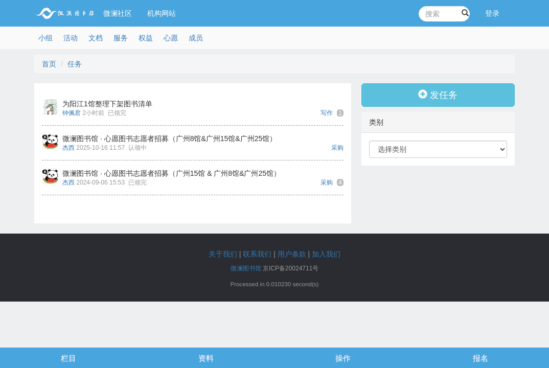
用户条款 (292, 254)
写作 (327, 113)
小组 (45, 38)
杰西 (68, 147)
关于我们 (223, 254)
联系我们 (257, 254)
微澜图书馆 (246, 268)
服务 (120, 38)
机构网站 (161, 13)
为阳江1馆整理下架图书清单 (107, 104)
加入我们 (326, 254)
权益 (146, 38)
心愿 (171, 38)
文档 (95, 38)
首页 (49, 64)
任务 (74, 64)
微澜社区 (117, 13)
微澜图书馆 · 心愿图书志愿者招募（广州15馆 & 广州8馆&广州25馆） (171, 173)
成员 (196, 38)
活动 (70, 38)
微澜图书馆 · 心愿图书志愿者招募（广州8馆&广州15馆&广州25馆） (169, 138)
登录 (492, 13)
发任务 (438, 94)
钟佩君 (71, 113)
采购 (337, 147)
